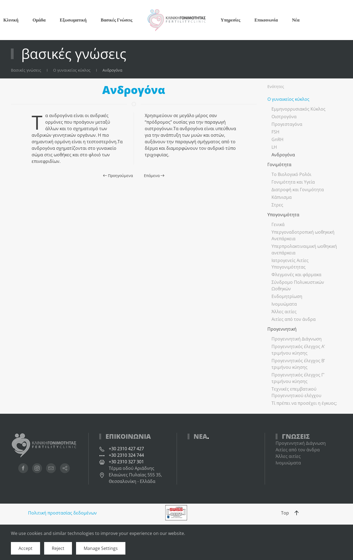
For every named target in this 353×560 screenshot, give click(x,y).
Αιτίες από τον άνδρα (293, 319)
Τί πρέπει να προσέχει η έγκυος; (304, 403)
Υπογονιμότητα (283, 215)
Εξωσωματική (73, 20)
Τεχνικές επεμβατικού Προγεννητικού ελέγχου (296, 392)
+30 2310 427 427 (126, 449)
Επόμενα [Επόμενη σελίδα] (154, 175)
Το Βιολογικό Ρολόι (291, 174)
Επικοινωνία (266, 20)
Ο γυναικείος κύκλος (288, 99)
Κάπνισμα (281, 197)
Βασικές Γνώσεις (116, 20)
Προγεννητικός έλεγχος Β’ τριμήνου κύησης (298, 364)
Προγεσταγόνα (286, 124)
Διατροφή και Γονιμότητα (297, 190)
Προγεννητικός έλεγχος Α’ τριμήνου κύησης (298, 349)
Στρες (277, 205)
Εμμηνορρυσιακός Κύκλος (298, 109)
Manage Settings (101, 548)
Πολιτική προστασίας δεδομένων (62, 513)
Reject (58, 548)
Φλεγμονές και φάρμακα (296, 275)
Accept (25, 548)
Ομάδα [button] (39, 20)
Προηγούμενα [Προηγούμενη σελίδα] (118, 175)
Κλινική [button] (10, 20)
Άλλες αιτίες (284, 312)
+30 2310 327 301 (126, 462)
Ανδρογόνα (283, 155)
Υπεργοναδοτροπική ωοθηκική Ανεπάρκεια (302, 235)
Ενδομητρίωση (286, 296)
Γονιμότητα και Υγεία (293, 182)
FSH (275, 132)
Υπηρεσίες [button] (230, 20)
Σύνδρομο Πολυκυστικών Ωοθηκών (297, 285)
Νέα (295, 20)
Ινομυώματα (284, 304)
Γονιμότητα (279, 165)
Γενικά (278, 224)
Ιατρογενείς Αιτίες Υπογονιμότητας (290, 263)
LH (274, 147)
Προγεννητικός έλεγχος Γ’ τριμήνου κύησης (297, 378)
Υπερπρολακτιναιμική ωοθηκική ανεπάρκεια (304, 249)
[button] (296, 513)
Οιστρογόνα (284, 117)
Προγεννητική (282, 329)
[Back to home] (177, 20)
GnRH (277, 139)
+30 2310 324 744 (126, 455)
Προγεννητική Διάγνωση (296, 339)
